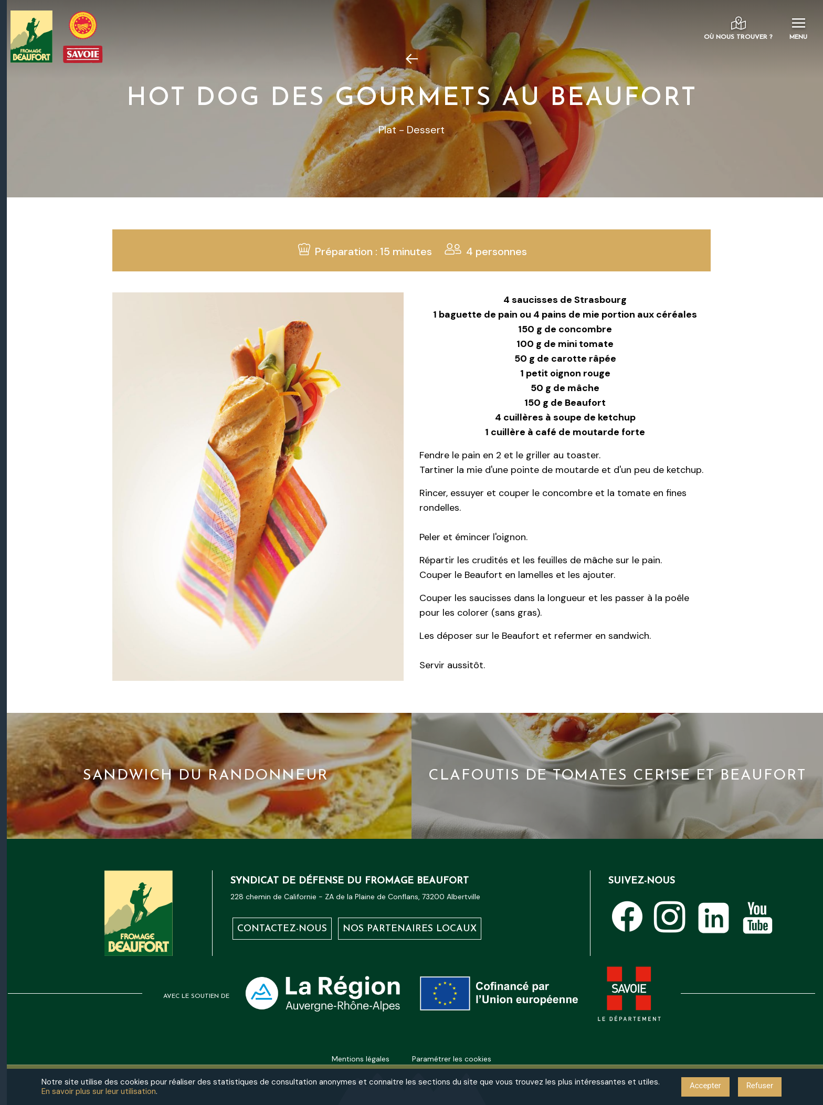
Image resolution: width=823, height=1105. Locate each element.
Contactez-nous (282, 929)
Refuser (759, 1085)
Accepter (705, 1085)
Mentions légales (360, 1059)
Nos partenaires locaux (410, 929)
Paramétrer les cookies (451, 1059)
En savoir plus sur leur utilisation (98, 1091)
